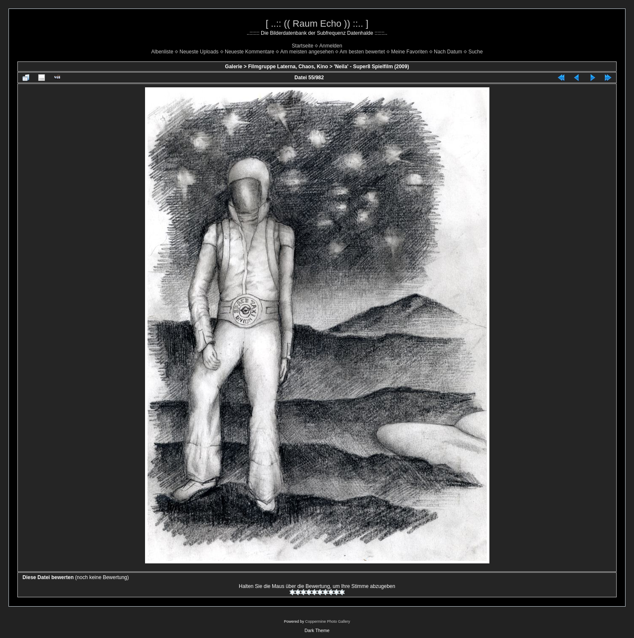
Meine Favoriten (409, 52)
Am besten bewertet (362, 52)
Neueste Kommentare (249, 52)
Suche (475, 52)
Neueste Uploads (198, 52)
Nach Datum (448, 52)
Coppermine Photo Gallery (327, 621)
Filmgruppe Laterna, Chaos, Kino (288, 67)
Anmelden (330, 46)
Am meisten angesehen (307, 52)
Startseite (302, 46)
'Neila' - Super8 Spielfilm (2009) (371, 67)
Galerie (234, 67)
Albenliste (162, 52)
